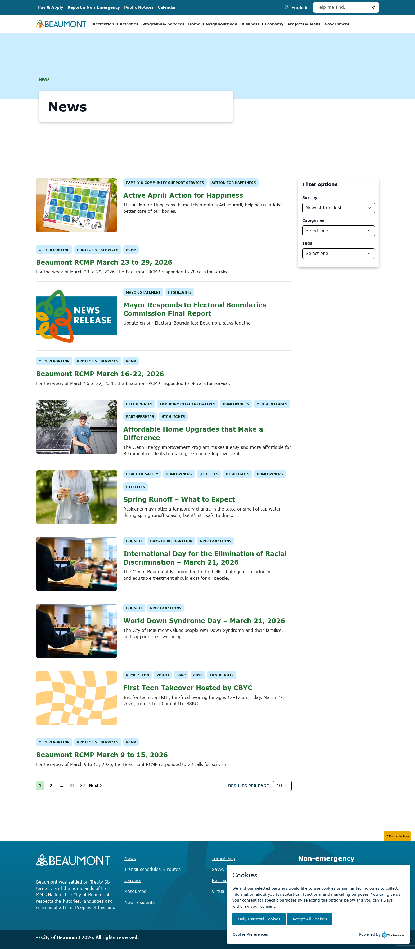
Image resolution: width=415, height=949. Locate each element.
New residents (139, 902)
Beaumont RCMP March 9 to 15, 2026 (102, 755)
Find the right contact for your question (338, 876)
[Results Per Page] (282, 786)
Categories (313, 220)
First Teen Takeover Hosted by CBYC (187, 687)
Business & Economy (262, 24)
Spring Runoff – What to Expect (179, 499)
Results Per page (248, 785)
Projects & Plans (304, 24)
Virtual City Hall (228, 891)
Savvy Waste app (230, 869)
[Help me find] (341, 7)
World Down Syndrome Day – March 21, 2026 (204, 620)
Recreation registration (236, 880)
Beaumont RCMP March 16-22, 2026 (100, 374)
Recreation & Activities (115, 24)
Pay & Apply (50, 7)
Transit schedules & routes (152, 869)
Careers (132, 880)
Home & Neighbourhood (212, 24)
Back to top (397, 836)
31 (72, 785)
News (130, 858)
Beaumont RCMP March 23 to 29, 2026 (104, 262)
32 (82, 785)
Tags (307, 243)
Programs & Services (163, 24)
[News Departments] (338, 253)
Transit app (223, 858)
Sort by (309, 197)
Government (336, 24)
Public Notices (139, 7)
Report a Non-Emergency (93, 7)
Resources (135, 891)
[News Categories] (338, 230)
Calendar (167, 7)
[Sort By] (338, 208)
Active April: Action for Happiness (183, 195)
